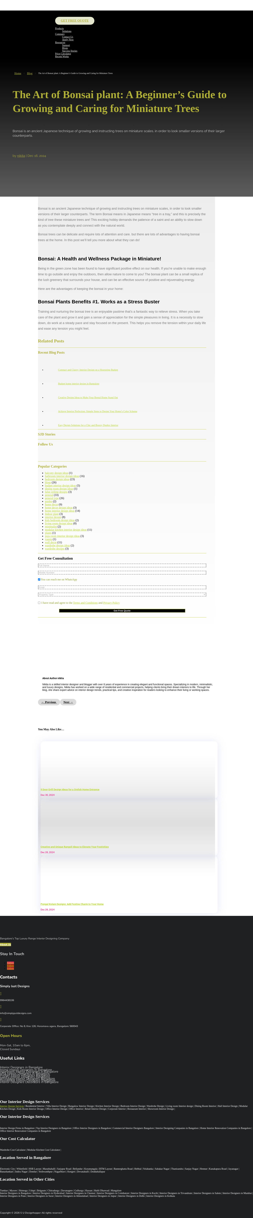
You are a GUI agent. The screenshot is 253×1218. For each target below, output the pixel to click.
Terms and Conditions (85, 602)
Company (60, 34)
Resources (60, 42)
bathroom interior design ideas (62, 476)
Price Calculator (63, 53)
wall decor (51, 542)
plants (48, 532)
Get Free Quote (75, 20)
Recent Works (62, 56)
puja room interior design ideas (62, 536)
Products (59, 28)
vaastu (48, 539)
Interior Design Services (12, 1106)
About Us (5, 944)
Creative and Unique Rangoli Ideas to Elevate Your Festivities (75, 846)
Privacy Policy (111, 602)
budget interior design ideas (60, 485)
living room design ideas (59, 523)
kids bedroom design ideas (60, 520)
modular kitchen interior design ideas (66, 529)
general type (52, 498)
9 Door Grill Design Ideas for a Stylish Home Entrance (70, 789)
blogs (48, 482)
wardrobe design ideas (57, 545)
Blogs (65, 48)
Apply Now (68, 39)
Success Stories (69, 51)
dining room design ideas (59, 488)
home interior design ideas (60, 510)
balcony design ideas (56, 472)
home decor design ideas (59, 507)
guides (48, 501)
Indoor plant (52, 513)
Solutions (66, 31)
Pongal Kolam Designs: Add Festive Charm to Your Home (72, 904)
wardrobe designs (55, 548)
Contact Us (67, 37)
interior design (53, 517)
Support (66, 45)
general (49, 495)
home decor (51, 504)
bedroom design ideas (57, 479)
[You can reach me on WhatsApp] (39, 579)
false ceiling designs (56, 491)
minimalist (51, 526)
